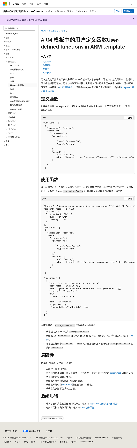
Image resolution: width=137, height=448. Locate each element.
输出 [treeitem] (12, 93)
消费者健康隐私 (47, 441)
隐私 (69, 437)
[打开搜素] (131, 3)
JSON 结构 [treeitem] (14, 65)
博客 (16, 441)
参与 (26, 441)
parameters (115, 372)
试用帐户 (128, 11)
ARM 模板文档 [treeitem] (12, 33)
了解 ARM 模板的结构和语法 (103, 403)
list (85, 384)
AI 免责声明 (117, 437)
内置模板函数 (66, 87)
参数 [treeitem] (12, 77)
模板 (63, 30)
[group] (88, 147)
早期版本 (7, 441)
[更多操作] (132, 31)
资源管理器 (53, 30)
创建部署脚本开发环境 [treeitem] (20, 101)
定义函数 (47, 61)
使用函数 (47, 65)
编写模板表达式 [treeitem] (17, 69)
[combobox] (19, 28)
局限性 (46, 69)
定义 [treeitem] (12, 73)
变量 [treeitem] (12, 81)
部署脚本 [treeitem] (14, 97)
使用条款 (64, 441)
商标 (73, 441)
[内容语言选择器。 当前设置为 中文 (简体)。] (11, 431)
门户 (118, 11)
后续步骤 (47, 72)
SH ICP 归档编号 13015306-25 (16, 437)
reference (67, 384)
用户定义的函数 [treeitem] (17, 85)
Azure (43, 30)
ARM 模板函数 (87, 407)
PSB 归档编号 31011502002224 (48, 437)
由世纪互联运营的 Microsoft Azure (91, 437)
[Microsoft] (5, 4)
